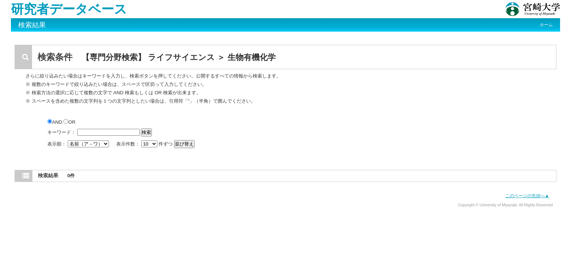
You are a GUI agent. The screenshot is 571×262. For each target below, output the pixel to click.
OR (69, 122)
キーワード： (61, 132)
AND (55, 122)
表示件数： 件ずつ (145, 144)
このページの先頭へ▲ (527, 195)
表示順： (78, 144)
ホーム (546, 24)
